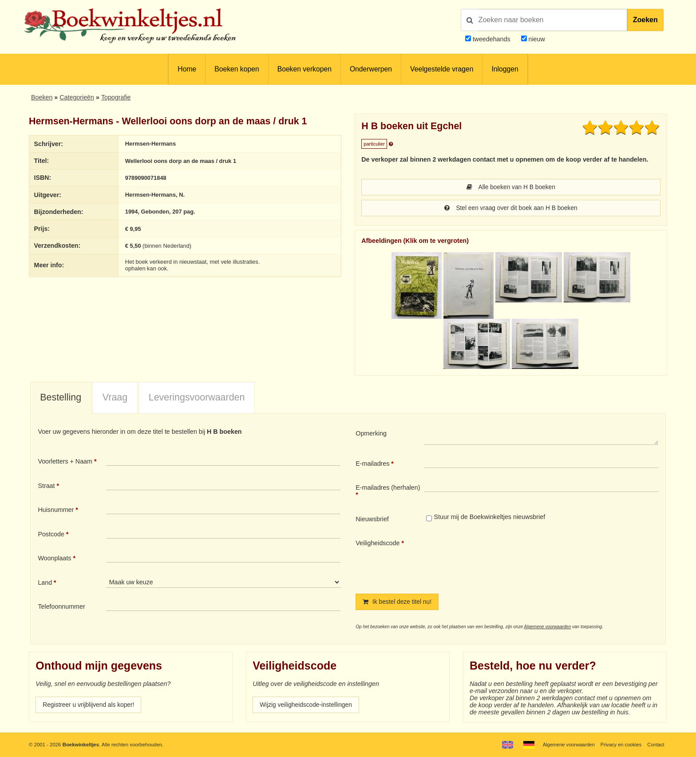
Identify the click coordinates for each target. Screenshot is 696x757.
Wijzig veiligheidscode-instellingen (308, 706)
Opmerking (371, 434)
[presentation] (498, 560)
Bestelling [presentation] (60, 398)
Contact (655, 744)
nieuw (536, 39)
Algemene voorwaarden (547, 628)
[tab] (60, 399)
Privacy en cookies (620, 744)
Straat (46, 486)
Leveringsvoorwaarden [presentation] (197, 398)
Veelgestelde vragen (441, 69)
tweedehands (491, 39)
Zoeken (645, 20)
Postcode (51, 535)
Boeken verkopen (304, 69)
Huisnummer (56, 510)
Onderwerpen (371, 69)
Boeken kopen (236, 69)
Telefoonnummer (61, 607)
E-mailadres (372, 464)
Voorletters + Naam (65, 462)
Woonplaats (54, 559)
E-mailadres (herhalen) (388, 488)
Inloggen (504, 69)
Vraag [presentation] (115, 398)
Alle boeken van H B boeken (511, 187)
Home (187, 69)
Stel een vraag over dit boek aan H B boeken (511, 208)
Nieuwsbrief (372, 519)
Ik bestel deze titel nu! (398, 602)
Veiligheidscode (377, 543)
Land (45, 583)
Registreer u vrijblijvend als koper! (90, 706)
